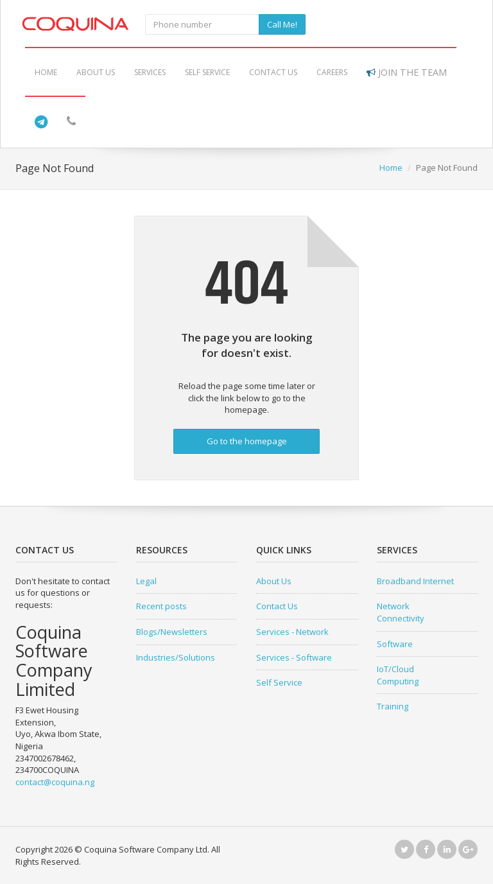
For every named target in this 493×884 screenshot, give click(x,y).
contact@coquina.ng (54, 782)
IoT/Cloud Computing (398, 675)
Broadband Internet (415, 581)
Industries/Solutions (175, 657)
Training (392, 706)
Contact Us (273, 72)
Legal (146, 581)
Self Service (207, 72)
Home (46, 72)
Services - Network (292, 631)
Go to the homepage (247, 441)
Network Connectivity (400, 612)
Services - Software (294, 657)
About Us (95, 72)
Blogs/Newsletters (171, 631)
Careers (331, 72)
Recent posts (161, 606)
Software (395, 644)
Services (150, 72)
